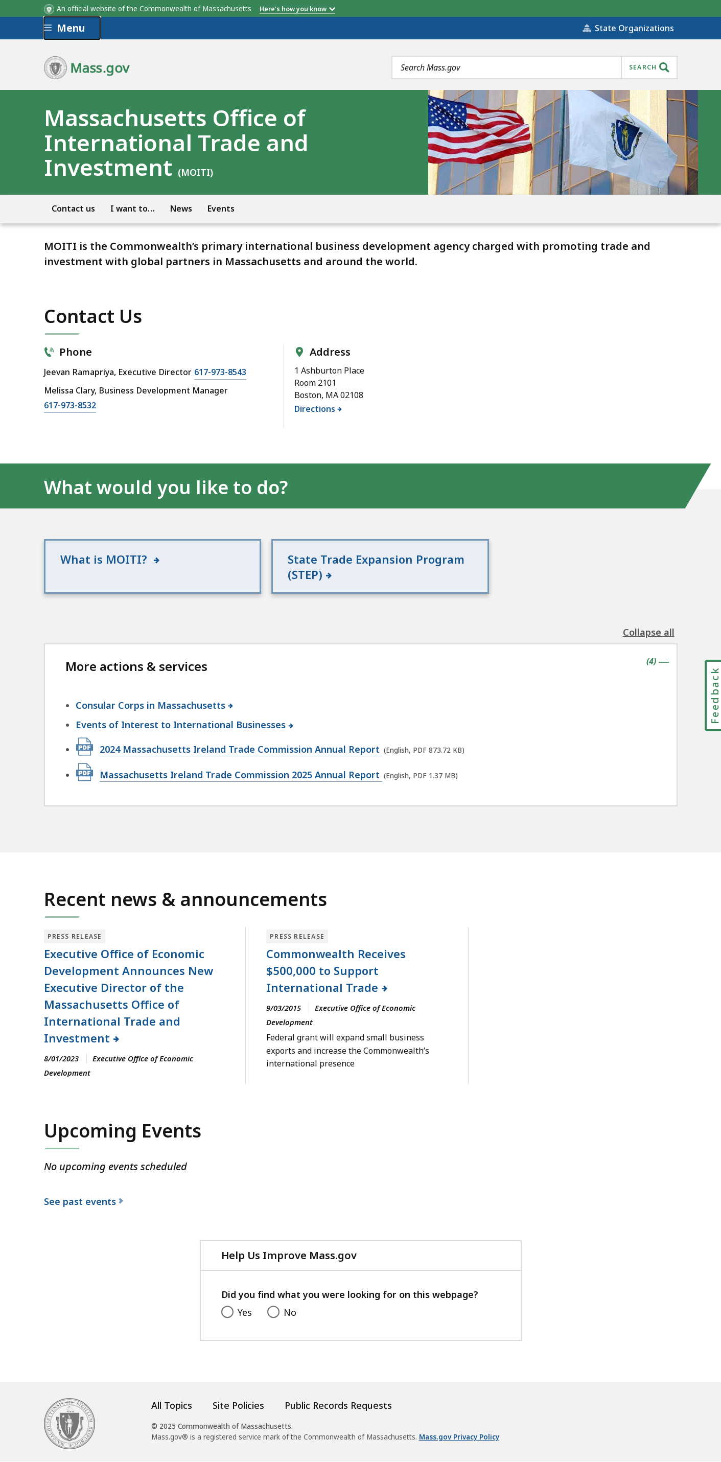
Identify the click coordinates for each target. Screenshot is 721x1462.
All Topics (171, 1406)
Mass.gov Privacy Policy (459, 1437)
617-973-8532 (70, 404)
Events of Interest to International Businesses (181, 725)
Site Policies (238, 1406)
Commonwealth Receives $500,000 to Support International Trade (336, 970)
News (181, 208)
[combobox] (534, 67)
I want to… (132, 208)
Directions (315, 408)
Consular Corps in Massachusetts (151, 706)
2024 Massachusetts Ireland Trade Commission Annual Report (241, 749)
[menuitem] (73, 208)
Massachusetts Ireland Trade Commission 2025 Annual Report (241, 775)
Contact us (73, 208)
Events (221, 208)
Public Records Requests (338, 1406)
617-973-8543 (220, 371)
